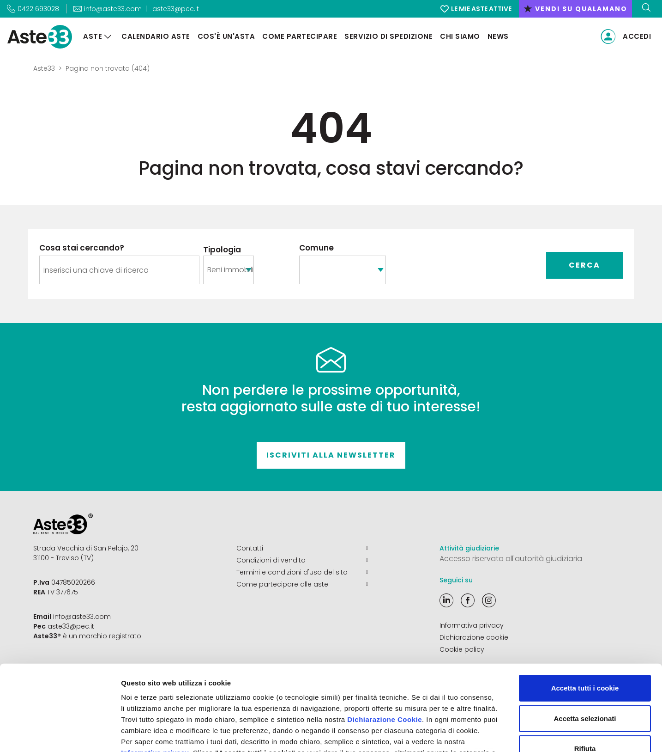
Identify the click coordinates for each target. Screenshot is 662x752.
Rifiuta (585, 671)
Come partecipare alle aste (302, 584)
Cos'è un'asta (226, 36)
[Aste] (108, 36)
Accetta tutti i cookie (585, 611)
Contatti (302, 548)
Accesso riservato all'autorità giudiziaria (510, 558)
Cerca (584, 265)
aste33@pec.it (175, 8)
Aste (92, 36)
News (498, 36)
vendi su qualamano (575, 8)
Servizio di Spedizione (388, 36)
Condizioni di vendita (302, 560)
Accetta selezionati (585, 641)
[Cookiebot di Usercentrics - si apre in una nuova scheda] (59, 734)
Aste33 (44, 68)
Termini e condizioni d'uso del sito (302, 572)
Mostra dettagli (486, 734)
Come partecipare (299, 36)
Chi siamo (460, 36)
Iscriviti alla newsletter (331, 455)
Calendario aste (155, 36)
